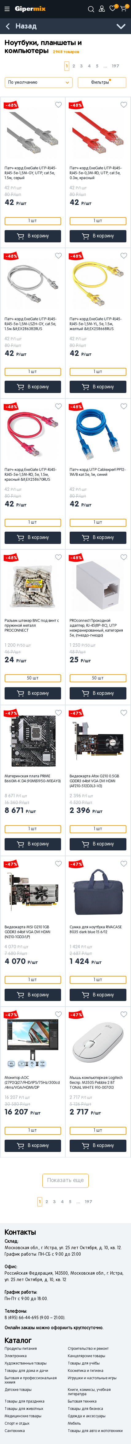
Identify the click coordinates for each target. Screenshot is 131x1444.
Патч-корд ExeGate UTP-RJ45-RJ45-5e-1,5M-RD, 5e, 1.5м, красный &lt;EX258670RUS (31, 475)
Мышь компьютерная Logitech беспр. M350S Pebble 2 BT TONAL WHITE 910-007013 (96, 1083)
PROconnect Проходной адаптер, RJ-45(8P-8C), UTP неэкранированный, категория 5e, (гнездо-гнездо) (96, 628)
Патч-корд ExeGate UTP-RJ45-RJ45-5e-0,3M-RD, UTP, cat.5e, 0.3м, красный (96, 173)
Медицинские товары (23, 1416)
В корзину (33, 236)
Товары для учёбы (84, 1363)
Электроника (16, 1356)
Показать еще (65, 1180)
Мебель (74, 1424)
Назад (26, 26)
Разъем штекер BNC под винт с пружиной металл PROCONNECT (32, 626)
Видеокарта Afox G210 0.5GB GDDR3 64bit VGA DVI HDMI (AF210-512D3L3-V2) (94, 781)
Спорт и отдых (17, 1424)
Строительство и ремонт (88, 1349)
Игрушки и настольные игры (92, 1378)
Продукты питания (21, 1349)
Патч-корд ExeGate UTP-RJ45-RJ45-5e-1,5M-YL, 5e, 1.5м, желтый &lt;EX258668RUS (96, 324)
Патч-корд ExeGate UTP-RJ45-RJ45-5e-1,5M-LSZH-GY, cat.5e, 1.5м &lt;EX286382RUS (31, 324)
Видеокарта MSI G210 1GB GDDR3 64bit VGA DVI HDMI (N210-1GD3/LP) (27, 932)
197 (115, 66)
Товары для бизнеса (85, 1409)
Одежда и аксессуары (87, 1416)
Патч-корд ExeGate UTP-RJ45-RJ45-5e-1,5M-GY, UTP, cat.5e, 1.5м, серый (31, 173)
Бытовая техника (82, 1402)
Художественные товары (26, 1363)
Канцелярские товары (86, 1356)
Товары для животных (24, 1409)
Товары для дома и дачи (26, 1371)
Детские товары (18, 1390)
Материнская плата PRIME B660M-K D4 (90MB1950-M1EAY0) (33, 779)
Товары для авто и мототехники (95, 1431)
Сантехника (15, 1431)
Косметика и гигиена (85, 1371)
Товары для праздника (24, 1402)
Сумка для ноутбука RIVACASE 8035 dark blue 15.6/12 (96, 930)
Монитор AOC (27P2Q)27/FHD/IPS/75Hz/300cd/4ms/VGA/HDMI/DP (32, 1083)
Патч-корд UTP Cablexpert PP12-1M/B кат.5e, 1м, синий (98, 472)
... (105, 66)
